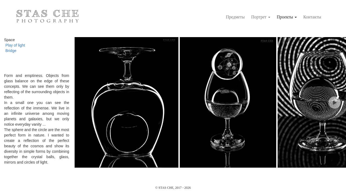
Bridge (10, 50)
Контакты (312, 17)
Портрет (260, 17)
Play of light (15, 45)
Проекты (287, 17)
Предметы (235, 17)
